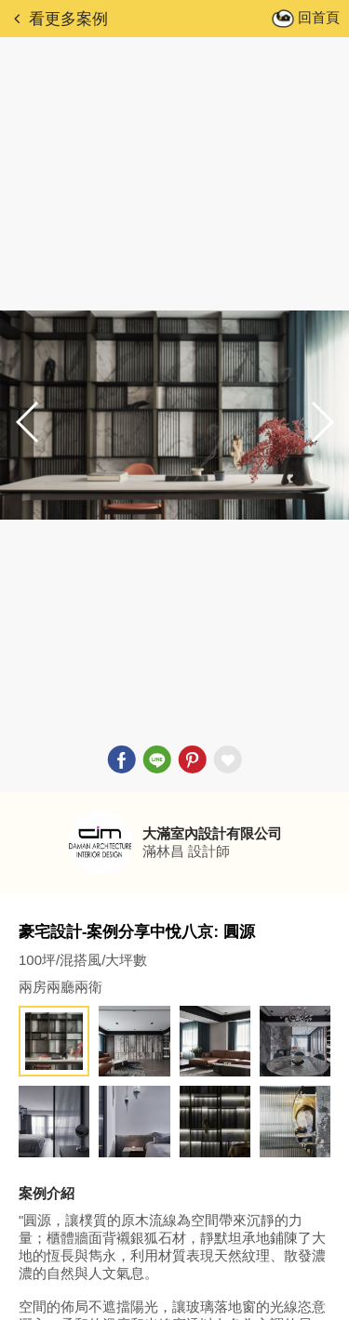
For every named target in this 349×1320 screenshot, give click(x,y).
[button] (321, 422)
